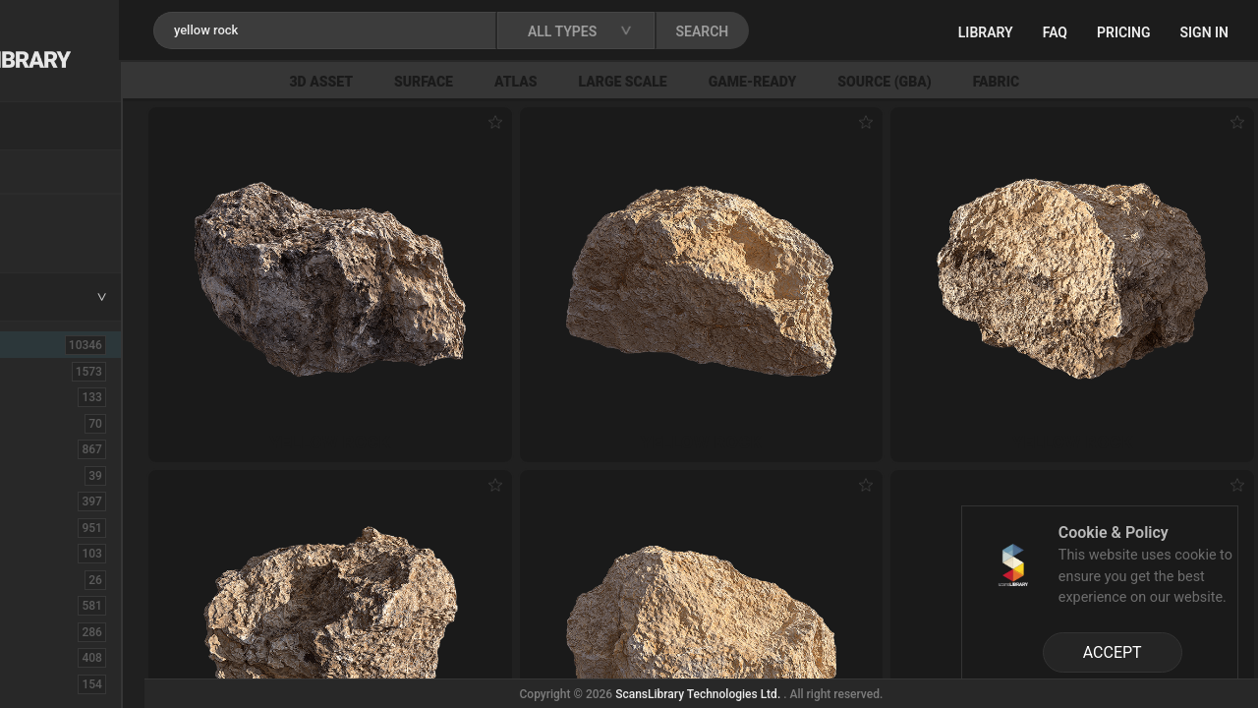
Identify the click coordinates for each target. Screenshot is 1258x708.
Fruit (40, 683)
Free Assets (64, 240)
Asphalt (51, 396)
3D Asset (457, 81)
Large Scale (759, 81)
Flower (48, 657)
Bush (42, 448)
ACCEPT (1112, 652)
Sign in (1204, 32)
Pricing (1124, 32)
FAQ (1055, 32)
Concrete (55, 500)
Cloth (43, 475)
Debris (47, 552)
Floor (42, 631)
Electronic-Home (80, 579)
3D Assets (59, 371)
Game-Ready (888, 81)
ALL (41, 344)
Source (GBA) (1019, 81)
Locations (58, 173)
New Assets (65, 213)
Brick (42, 423)
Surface (559, 81)
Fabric (1132, 81)
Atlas (651, 81)
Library (985, 32)
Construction (68, 527)
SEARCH (863, 31)
